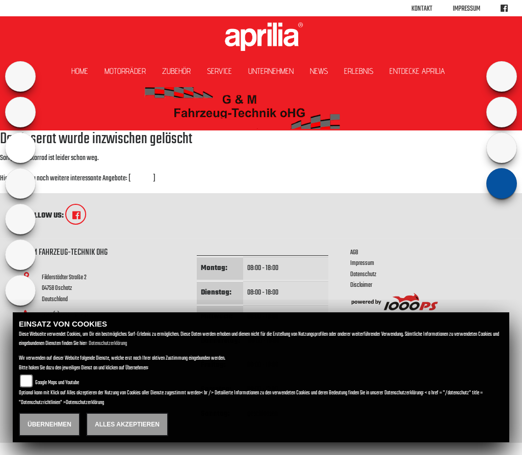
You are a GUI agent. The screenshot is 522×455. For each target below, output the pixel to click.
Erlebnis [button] (358, 71)
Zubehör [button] (176, 71)
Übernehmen (49, 424)
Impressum (466, 9)
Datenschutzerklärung (108, 343)
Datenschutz (363, 274)
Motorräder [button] (125, 71)
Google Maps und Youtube (57, 383)
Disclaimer (361, 285)
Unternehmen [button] (271, 71)
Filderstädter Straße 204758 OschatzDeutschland (64, 288)
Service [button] (219, 71)
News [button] (319, 71)
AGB (354, 252)
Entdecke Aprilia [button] (417, 71)
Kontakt (421, 9)
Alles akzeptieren (127, 424)
